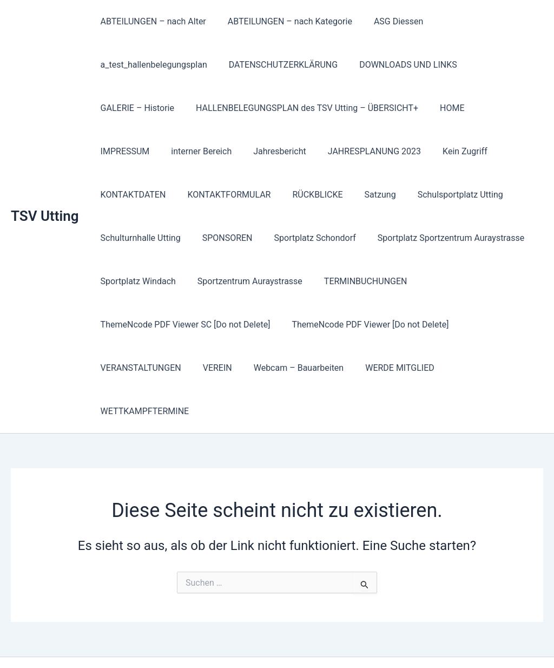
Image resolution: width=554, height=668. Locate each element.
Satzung (282, 194)
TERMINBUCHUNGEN (262, 281)
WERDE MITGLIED (133, 368)
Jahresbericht (202, 151)
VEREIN (385, 324)
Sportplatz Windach (466, 238)
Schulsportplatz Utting (358, 194)
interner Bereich (128, 151)
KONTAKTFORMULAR (140, 194)
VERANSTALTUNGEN (313, 324)
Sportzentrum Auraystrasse (150, 281)
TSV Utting (45, 194)
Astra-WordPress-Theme (366, 641)
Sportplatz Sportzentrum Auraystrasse (338, 238)
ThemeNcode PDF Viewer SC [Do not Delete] (406, 281)
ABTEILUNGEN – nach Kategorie (283, 21)
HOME (441, 108)
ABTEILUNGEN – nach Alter (151, 21)
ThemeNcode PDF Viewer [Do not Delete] (176, 324)
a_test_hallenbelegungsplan (151, 65)
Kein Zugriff (379, 151)
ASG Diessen (388, 21)
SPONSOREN (123, 238)
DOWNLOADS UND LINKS (397, 65)
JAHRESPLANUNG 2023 (292, 151)
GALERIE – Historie (135, 108)
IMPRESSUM (495, 108)
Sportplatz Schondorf (207, 238)
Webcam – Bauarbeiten (462, 324)
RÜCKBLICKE (224, 194)
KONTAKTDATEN (451, 151)
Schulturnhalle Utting (458, 194)
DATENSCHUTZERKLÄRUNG (276, 65)
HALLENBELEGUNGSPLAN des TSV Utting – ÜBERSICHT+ (300, 108)
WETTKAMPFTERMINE (228, 368)
